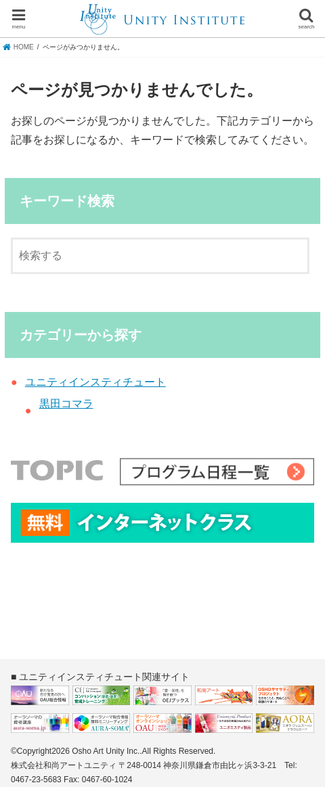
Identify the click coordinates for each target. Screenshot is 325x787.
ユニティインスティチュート (95, 382)
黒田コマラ (66, 403)
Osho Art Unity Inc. (105, 751)
